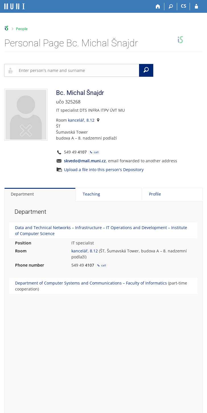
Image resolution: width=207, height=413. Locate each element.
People (22, 28)
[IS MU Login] (196, 6)
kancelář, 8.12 (81, 120)
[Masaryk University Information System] (14, 6)
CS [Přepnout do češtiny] (183, 6)
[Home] (158, 6)
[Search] (170, 6)
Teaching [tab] (91, 194)
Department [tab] (22, 194)
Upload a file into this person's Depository (104, 169)
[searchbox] (77, 70)
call (94, 152)
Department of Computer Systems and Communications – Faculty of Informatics (91, 283)
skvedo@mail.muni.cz (85, 160)
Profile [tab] (155, 194)
